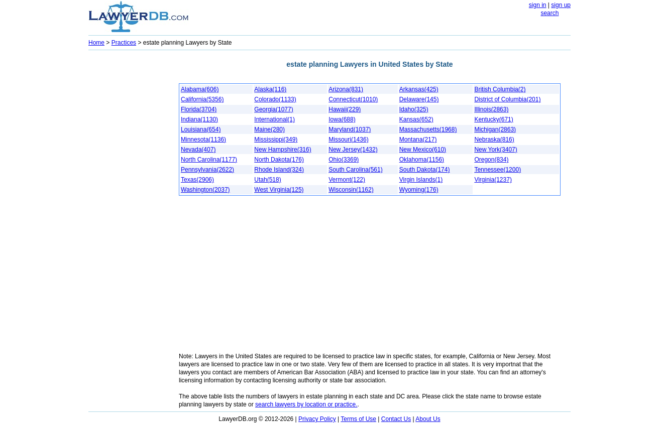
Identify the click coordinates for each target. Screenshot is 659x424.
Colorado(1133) (275, 99)
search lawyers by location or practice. (306, 404)
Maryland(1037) (349, 129)
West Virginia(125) (278, 189)
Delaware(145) (419, 99)
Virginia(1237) (493, 179)
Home (96, 42)
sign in (537, 5)
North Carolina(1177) (209, 159)
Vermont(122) (346, 179)
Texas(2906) (197, 179)
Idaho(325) (413, 109)
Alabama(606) (199, 89)
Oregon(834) (491, 159)
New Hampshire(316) (282, 149)
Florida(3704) (198, 109)
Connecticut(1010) (353, 99)
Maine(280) (269, 129)
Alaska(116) (270, 89)
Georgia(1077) (273, 109)
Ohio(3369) (343, 159)
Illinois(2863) (491, 109)
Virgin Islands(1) (421, 179)
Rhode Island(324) (279, 169)
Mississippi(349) (275, 139)
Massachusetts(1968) (428, 129)
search (549, 13)
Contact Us (396, 418)
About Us (427, 418)
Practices (124, 42)
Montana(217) (418, 139)
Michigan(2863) (495, 129)
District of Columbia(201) (507, 99)
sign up (561, 5)
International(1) (274, 119)
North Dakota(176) (279, 159)
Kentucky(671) (493, 119)
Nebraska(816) (494, 139)
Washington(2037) (205, 189)
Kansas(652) (416, 119)
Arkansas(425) (418, 89)
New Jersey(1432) (352, 149)
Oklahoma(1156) (421, 159)
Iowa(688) (341, 119)
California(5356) (202, 99)
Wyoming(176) (418, 189)
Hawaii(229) (344, 109)
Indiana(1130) (199, 119)
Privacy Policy (317, 418)
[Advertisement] (128, 203)
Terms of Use (358, 418)
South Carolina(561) (355, 169)
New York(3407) (495, 149)
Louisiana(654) (201, 129)
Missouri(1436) (348, 139)
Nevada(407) (198, 149)
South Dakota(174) (424, 169)
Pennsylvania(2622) (207, 169)
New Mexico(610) (422, 149)
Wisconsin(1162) (350, 189)
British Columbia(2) (499, 89)
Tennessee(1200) (497, 169)
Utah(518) (267, 179)
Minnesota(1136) (203, 139)
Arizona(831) (345, 89)
